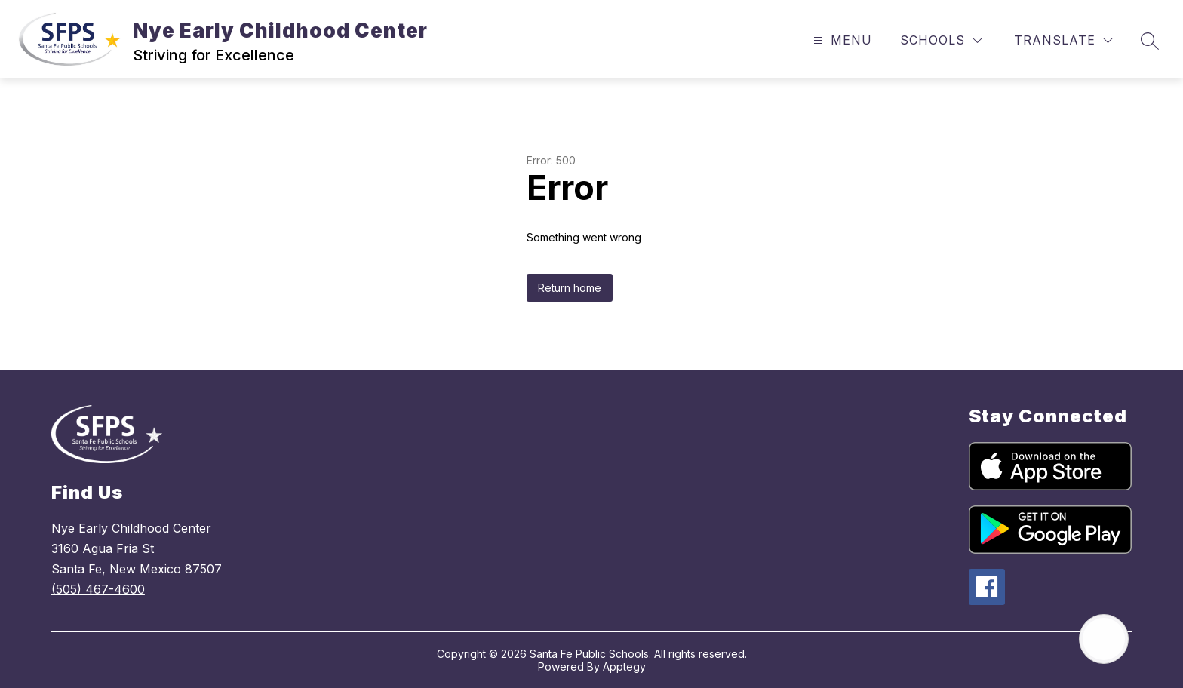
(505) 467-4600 (98, 589)
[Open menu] (841, 40)
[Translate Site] (1063, 40)
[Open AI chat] (1104, 639)
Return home (569, 287)
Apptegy (624, 666)
